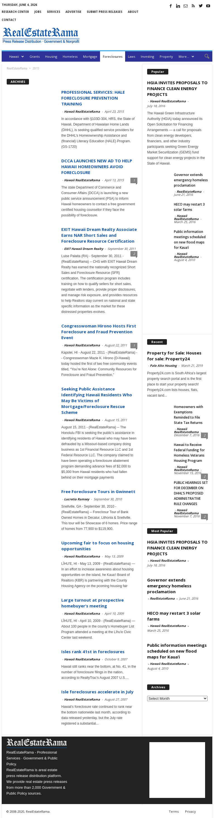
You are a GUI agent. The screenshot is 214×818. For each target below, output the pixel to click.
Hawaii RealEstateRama (82, 111)
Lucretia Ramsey (76, 499)
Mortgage (90, 56)
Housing (51, 56)
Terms (174, 811)
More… (186, 56)
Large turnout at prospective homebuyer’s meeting (92, 603)
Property (166, 56)
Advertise (73, 12)
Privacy (190, 811)
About (133, 12)
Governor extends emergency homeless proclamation (191, 180)
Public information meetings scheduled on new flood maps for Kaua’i (177, 651)
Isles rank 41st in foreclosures (93, 651)
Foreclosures (112, 56)
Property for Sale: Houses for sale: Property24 (174, 355)
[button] (204, 56)
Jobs (37, 12)
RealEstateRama (189, 191)
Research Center (15, 12)
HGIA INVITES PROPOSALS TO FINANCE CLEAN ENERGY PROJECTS (177, 88)
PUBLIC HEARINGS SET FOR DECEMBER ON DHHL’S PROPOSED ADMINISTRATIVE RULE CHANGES (191, 493)
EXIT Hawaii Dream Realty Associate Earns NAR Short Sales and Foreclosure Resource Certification (99, 235)
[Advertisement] (147, 35)
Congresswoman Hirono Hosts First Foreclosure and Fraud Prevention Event (98, 331)
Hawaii (16, 56)
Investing (147, 56)
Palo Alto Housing (163, 365)
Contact (9, 20)
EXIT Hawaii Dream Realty (83, 249)
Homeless (70, 56)
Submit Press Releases (104, 12)
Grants (35, 56)
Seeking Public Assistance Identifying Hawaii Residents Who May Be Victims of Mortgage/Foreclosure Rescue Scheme (96, 400)
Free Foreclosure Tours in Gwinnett (98, 491)
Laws (131, 56)
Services (53, 12)
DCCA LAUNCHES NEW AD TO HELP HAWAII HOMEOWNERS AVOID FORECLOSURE (96, 166)
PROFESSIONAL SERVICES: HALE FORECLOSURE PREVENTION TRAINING (93, 98)
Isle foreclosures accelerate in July (97, 691)
